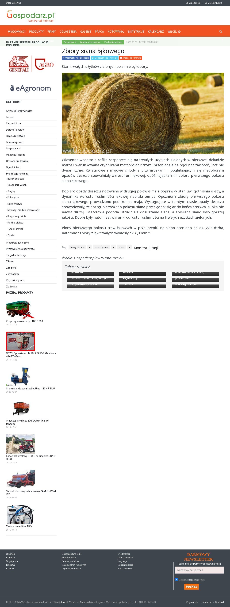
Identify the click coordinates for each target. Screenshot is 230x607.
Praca (99, 30)
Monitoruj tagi (146, 247)
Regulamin (192, 601)
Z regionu (11, 266)
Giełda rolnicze (125, 556)
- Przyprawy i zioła (16, 215)
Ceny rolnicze (13, 122)
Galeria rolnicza (125, 564)
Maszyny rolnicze (15, 154)
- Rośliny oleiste (14, 221)
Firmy (52, 30)
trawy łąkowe (77, 246)
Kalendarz (156, 30)
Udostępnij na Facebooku (76, 57)
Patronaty (11, 556)
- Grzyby (10, 190)
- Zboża (10, 234)
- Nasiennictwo (14, 203)
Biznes (10, 116)
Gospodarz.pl (13, 147)
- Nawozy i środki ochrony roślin (23, 209)
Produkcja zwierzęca (17, 241)
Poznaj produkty (19, 291)
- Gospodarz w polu (16, 184)
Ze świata (11, 285)
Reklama (10, 564)
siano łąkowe (101, 246)
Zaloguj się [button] (193, 3)
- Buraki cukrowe (15, 177)
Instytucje (136, 30)
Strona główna (13, 3)
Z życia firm (12, 273)
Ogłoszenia (68, 30)
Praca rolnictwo (125, 567)
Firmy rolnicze (69, 556)
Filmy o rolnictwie (15, 135)
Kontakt (10, 567)
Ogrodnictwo (13, 166)
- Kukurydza (12, 196)
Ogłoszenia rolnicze (71, 567)
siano (121, 246)
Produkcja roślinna (113, 41)
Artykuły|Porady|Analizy (19, 110)
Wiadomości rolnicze (90, 41)
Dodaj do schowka (130, 57)
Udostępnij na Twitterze (105, 57)
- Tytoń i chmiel (14, 228)
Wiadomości (16, 30)
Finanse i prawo (14, 141)
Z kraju (10, 260)
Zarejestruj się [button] (213, 3)
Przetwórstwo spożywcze (20, 248)
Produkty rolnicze (70, 560)
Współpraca (12, 560)
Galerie (85, 30)
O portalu (10, 553)
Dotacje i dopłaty (15, 128)
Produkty (36, 30)
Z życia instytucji (15, 279)
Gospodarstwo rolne (72, 553)
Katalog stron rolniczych (74, 564)
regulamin (193, 579)
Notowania (116, 30)
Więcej (174, 30)
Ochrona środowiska (17, 160)
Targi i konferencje (16, 254)
